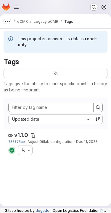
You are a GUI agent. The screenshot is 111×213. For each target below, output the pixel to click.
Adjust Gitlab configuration (50, 141)
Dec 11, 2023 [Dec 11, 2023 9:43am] (87, 141)
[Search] (98, 107)
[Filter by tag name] (51, 107)
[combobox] (50, 119)
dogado (42, 210)
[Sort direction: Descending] (98, 119)
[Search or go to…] (93, 7)
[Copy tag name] (32, 135)
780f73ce (16, 141)
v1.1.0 (21, 135)
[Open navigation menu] (16, 7)
